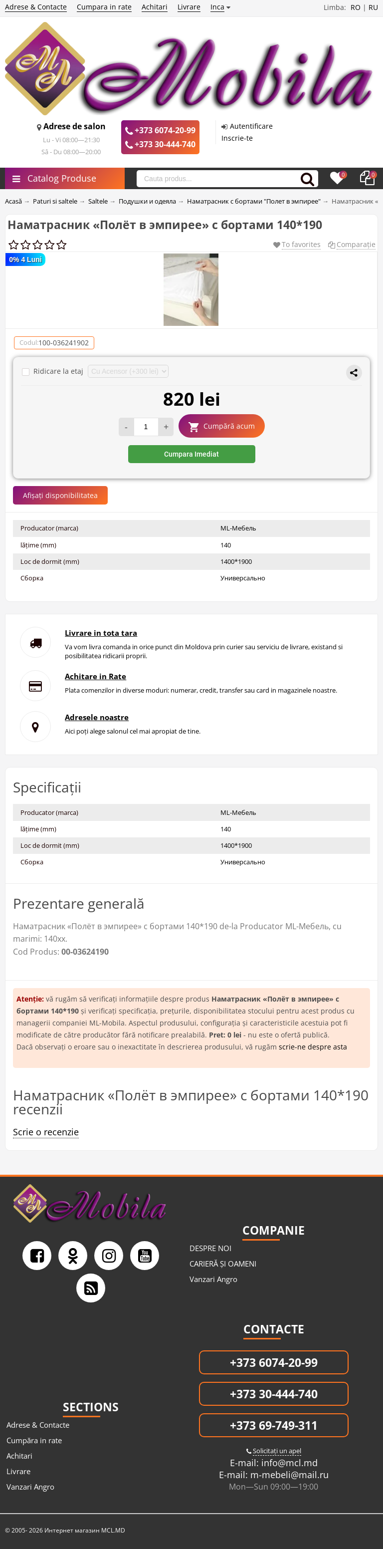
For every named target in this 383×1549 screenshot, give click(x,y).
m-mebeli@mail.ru (288, 1475)
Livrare (189, 6)
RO (356, 7)
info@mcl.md (288, 1463)
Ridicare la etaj (53, 371)
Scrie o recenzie (46, 1132)
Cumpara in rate (104, 6)
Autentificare (251, 126)
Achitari (155, 6)
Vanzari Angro (213, 1279)
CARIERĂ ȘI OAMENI (223, 1264)
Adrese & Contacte (36, 6)
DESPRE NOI (210, 1248)
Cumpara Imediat (191, 454)
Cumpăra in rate (34, 1440)
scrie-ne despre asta (313, 1046)
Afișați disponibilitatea (60, 495)
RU (373, 7)
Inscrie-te (237, 138)
